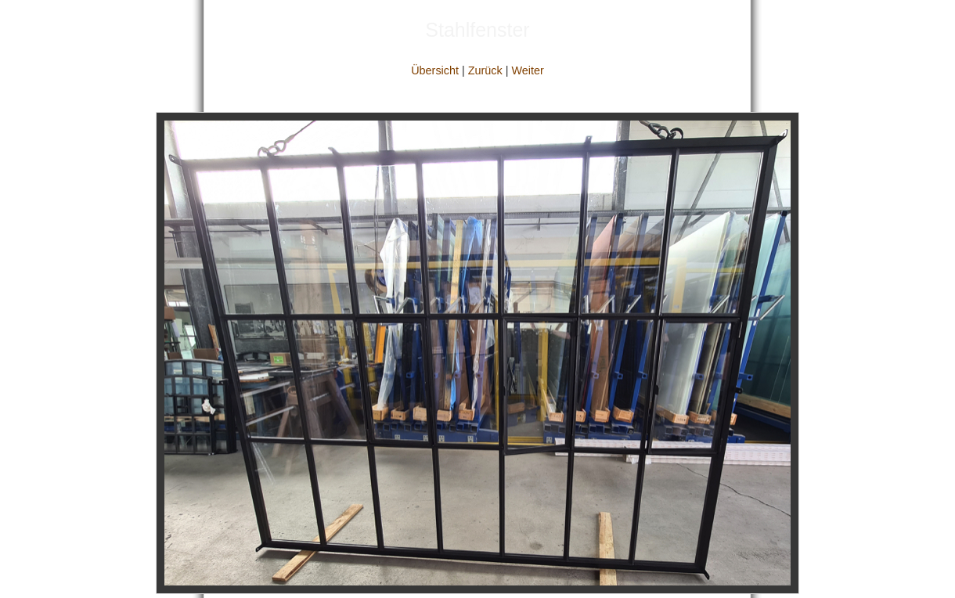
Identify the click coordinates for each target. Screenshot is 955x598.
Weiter (527, 70)
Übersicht (435, 70)
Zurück (485, 70)
